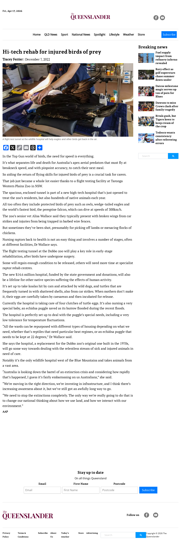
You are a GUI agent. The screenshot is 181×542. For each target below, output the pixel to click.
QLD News (50, 34)
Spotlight (99, 34)
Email (42, 483)
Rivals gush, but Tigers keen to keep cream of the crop (166, 121)
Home (37, 34)
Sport (64, 34)
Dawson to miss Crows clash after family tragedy (167, 106)
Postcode (119, 483)
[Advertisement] (68, 441)
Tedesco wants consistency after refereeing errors (166, 138)
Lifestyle (114, 34)
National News (81, 34)
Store (141, 34)
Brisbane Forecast (19, 22)
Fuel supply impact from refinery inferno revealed (166, 58)
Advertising (92, 533)
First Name (80, 483)
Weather (128, 34)
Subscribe (169, 34)
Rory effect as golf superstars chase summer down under (165, 74)
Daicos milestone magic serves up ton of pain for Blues (167, 91)
